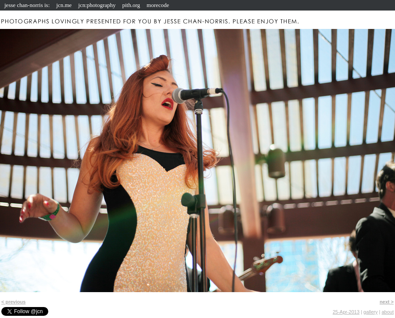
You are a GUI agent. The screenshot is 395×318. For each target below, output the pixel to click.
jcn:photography (96, 5)
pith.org (131, 5)
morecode (158, 5)
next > (387, 301)
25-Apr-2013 (346, 311)
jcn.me (64, 5)
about (387, 311)
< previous (13, 301)
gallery (370, 311)
